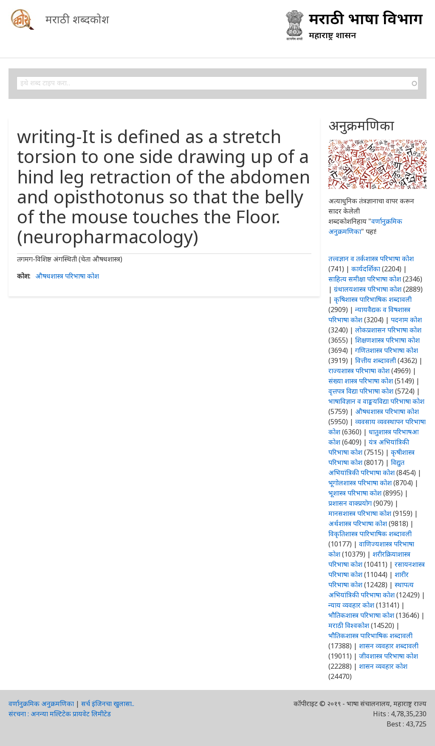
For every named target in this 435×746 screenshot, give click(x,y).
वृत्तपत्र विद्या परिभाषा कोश (360, 391)
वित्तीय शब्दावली (375, 360)
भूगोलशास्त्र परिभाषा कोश (360, 482)
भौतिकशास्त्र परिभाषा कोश (361, 615)
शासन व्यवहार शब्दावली (388, 645)
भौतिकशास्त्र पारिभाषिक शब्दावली (370, 635)
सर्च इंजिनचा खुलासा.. (107, 703)
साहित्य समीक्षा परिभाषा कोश (364, 279)
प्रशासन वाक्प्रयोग (350, 503)
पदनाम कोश (406, 319)
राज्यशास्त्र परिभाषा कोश (359, 370)
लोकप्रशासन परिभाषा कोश (388, 330)
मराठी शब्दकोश (77, 19)
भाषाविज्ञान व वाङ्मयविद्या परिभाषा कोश (376, 401)
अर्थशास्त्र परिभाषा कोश (357, 523)
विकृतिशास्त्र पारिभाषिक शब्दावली (370, 533)
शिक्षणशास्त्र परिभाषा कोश (387, 340)
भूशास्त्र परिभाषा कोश (354, 493)
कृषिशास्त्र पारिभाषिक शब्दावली (373, 299)
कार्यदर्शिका (365, 268)
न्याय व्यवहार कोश (351, 605)
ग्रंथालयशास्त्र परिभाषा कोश (367, 289)
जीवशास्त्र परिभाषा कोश (388, 656)
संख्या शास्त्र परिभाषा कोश (360, 381)
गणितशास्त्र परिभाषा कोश (386, 350)
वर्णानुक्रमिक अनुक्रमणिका (41, 703)
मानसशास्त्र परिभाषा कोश (359, 513)
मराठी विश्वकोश (348, 625)
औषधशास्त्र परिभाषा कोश (67, 276)
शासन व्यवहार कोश (383, 666)
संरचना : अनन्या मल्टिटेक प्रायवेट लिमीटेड (59, 713)
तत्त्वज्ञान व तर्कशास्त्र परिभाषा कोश (371, 258)
